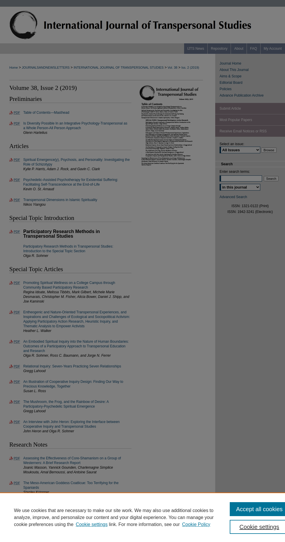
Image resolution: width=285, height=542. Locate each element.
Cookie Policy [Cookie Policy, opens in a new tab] (196, 524)
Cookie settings (92, 524)
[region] (142, 517)
